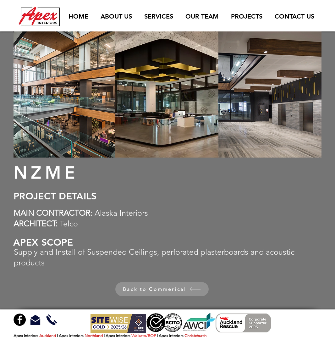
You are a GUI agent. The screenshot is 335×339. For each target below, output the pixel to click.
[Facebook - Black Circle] (20, 320)
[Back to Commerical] (162, 289)
